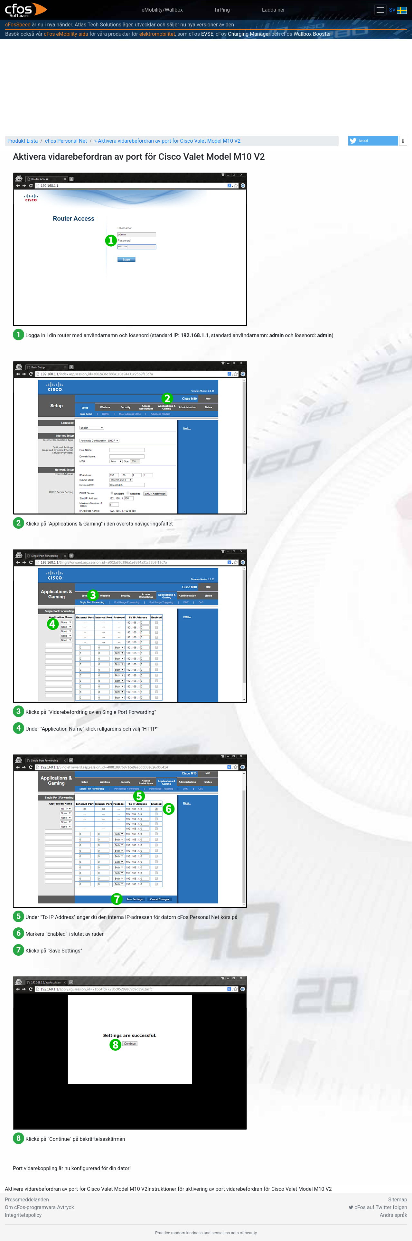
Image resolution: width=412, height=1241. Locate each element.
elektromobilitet (157, 34)
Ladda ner (273, 10)
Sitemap (397, 1200)
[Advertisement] (206, 88)
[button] (373, 141)
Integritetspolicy (23, 1215)
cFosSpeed (18, 25)
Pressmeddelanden (27, 1200)
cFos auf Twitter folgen (378, 1207)
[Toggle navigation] (380, 9)
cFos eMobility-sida (66, 34)
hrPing (222, 10)
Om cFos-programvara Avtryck (39, 1207)
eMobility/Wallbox (162, 10)
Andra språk (393, 1215)
